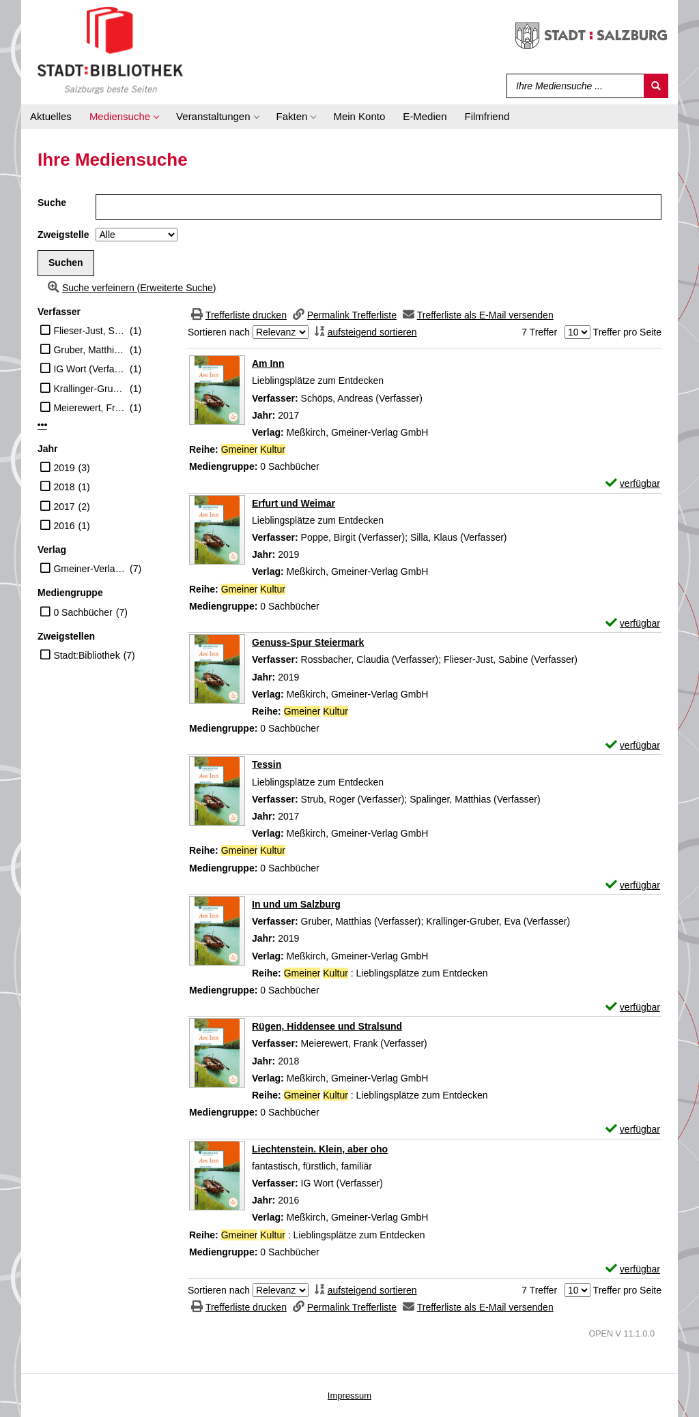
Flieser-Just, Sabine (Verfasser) (89, 330)
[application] (124, 116)
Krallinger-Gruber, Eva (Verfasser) (89, 388)
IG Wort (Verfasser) (89, 368)
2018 (63, 486)
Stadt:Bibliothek (86, 655)
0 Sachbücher (82, 612)
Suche (52, 202)
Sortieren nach (219, 332)
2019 (63, 467)
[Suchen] (656, 86)
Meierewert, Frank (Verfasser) (89, 407)
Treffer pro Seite (627, 332)
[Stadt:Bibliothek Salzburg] (110, 49)
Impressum (349, 1395)
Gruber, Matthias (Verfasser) (89, 349)
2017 (63, 506)
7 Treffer (539, 332)
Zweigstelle (63, 234)
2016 (63, 525)
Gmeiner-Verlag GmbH (89, 568)
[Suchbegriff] (572, 86)
